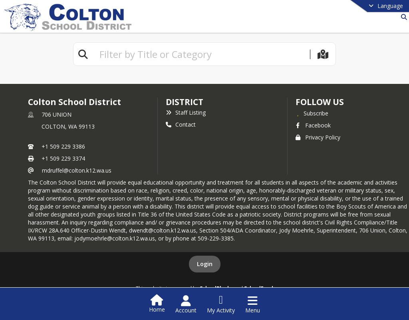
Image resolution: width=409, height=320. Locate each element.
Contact (181, 124)
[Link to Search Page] (402, 17)
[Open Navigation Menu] (252, 304)
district (184, 101)
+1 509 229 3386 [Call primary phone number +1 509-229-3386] (63, 146)
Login (204, 264)
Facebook (313, 125)
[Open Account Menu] (186, 304)
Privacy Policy (318, 137)
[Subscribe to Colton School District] (312, 113)
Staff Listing (186, 112)
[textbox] (201, 54)
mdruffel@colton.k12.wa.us (76, 170)
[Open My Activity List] (221, 304)
